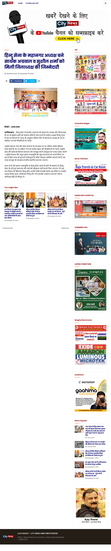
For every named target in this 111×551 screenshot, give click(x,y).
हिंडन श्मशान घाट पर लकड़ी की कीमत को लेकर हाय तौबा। (95, 443)
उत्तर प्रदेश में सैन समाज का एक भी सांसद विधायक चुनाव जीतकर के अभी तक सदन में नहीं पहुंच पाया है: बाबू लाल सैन (95, 431)
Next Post (65, 228)
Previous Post (8, 228)
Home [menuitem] (20, 3)
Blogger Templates (18, 548)
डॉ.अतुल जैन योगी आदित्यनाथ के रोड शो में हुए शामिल (95, 463)
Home (6, 50)
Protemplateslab (44, 548)
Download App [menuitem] (32, 3)
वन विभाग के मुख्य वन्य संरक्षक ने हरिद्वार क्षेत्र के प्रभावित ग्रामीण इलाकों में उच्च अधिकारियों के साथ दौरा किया (13, 213)
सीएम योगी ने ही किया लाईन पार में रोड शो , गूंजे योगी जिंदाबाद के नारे (56, 211)
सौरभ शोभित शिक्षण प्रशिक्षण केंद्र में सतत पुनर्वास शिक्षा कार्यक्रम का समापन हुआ (35, 212)
